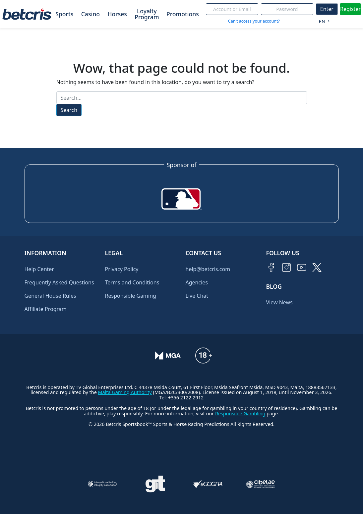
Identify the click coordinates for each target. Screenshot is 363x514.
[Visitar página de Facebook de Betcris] (271, 267)
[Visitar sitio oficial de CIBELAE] (261, 484)
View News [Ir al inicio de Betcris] (279, 302)
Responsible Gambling (240, 413)
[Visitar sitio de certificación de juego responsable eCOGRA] (208, 484)
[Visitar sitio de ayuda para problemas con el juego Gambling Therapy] (155, 484)
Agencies (197, 282)
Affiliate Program (46, 309)
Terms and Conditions (132, 282)
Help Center (39, 269)
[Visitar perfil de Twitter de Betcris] (317, 267)
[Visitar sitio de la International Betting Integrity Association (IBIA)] (103, 484)
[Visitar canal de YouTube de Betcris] (302, 267)
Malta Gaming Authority (125, 392)
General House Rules (50, 295)
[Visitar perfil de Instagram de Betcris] (286, 267)
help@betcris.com (208, 269)
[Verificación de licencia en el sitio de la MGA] (168, 355)
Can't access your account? (254, 21)
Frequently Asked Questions (59, 282)
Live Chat (197, 295)
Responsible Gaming (130, 295)
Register (350, 9)
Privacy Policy (122, 269)
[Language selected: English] (323, 20)
